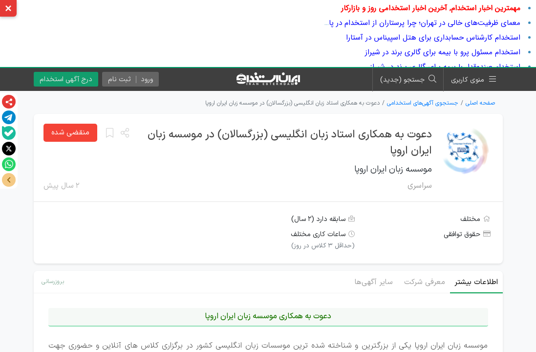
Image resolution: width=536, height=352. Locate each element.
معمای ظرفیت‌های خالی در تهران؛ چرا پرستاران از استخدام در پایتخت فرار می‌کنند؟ (395, 23)
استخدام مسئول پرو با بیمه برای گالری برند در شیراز (442, 52)
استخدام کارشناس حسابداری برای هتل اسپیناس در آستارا (433, 38)
